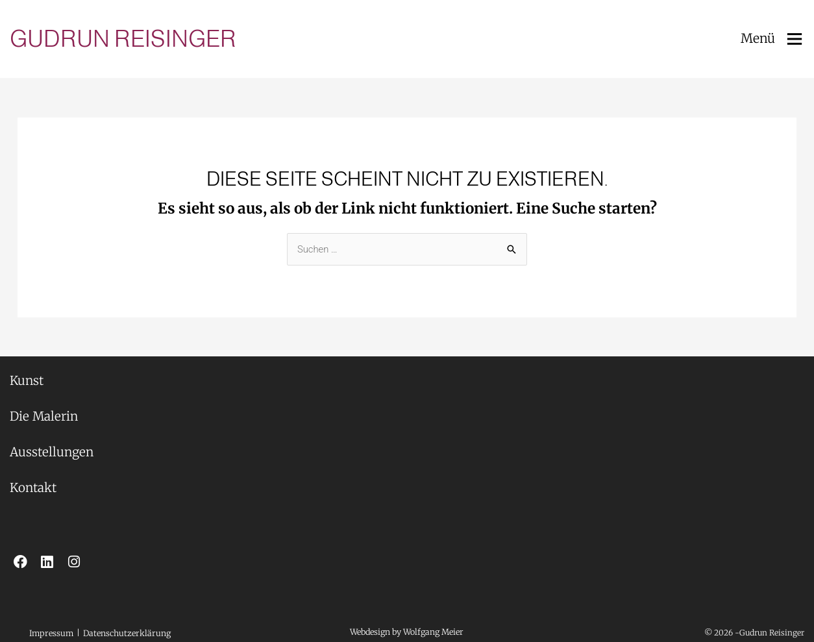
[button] (76, 630)
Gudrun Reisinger (123, 38)
